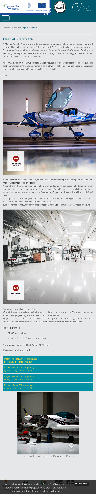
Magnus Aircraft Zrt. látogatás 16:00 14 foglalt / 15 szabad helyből (20, 360)
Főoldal (6, 28)
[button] (81, 484)
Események (15, 28)
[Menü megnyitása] (6, 17)
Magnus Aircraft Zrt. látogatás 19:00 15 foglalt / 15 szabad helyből (20, 386)
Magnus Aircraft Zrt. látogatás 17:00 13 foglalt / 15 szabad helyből (20, 369)
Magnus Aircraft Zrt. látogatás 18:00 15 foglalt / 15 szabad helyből (20, 378)
